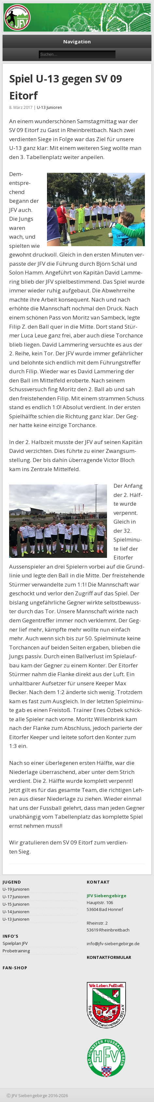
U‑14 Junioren (16, 912)
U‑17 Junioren (16, 897)
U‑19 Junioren (16, 889)
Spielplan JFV (15, 943)
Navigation (77, 41)
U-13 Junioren (49, 107)
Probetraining (16, 951)
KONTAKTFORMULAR (109, 957)
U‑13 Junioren (16, 919)
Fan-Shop (15, 968)
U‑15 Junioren (16, 904)
